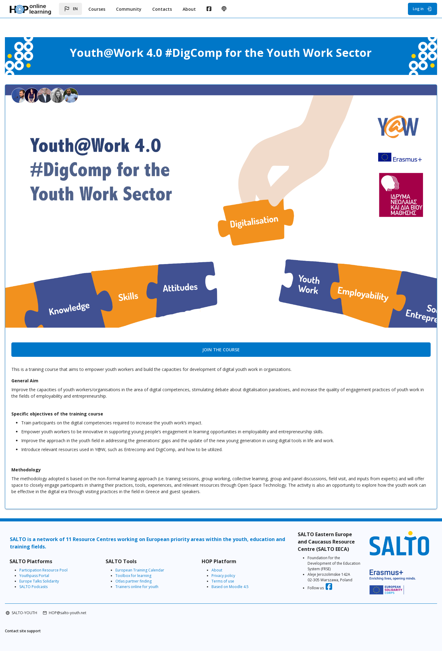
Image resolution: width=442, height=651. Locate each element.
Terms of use (225, 574)
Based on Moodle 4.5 (232, 580)
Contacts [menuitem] (162, 9)
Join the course (221, 340)
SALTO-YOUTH (44, 610)
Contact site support (42, 629)
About (219, 563)
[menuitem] (209, 9)
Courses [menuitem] (96, 9)
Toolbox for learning (144, 568)
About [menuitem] (189, 9)
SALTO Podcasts (53, 580)
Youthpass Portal (54, 568)
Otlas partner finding (144, 574)
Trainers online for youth (147, 580)
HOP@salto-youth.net (87, 610)
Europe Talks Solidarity (59, 574)
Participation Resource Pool (63, 563)
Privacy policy (225, 568)
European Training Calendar (150, 563)
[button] (70, 9)
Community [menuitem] (129, 9)
